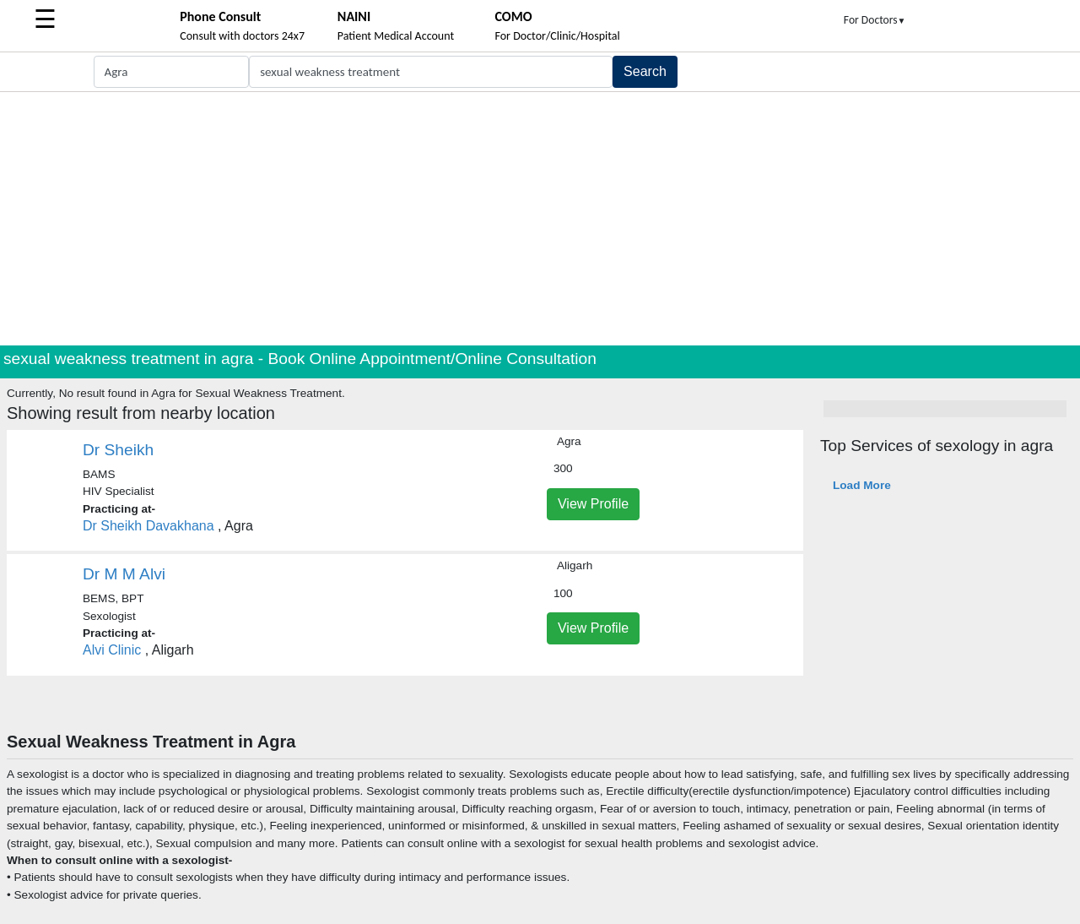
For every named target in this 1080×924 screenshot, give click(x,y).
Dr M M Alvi (124, 574)
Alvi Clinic (112, 650)
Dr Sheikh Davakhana (148, 526)
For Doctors (875, 20)
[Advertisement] (540, 219)
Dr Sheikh (118, 450)
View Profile (593, 504)
